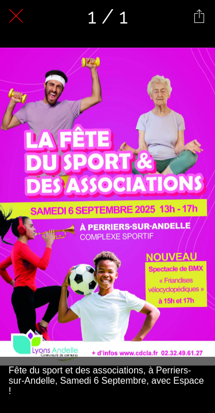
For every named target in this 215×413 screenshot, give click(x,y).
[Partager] (199, 16)
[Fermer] (16, 16)
